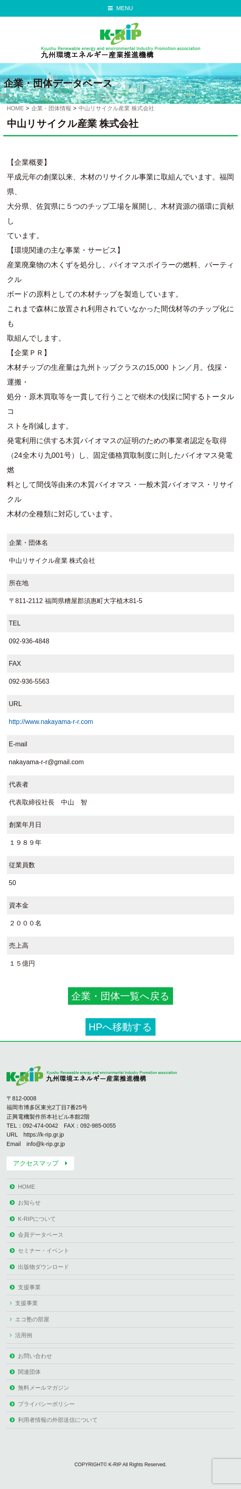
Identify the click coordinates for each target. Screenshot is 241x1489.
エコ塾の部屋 (32, 1319)
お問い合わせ (35, 1356)
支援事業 (29, 1287)
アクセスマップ (36, 1163)
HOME (15, 108)
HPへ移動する (120, 1026)
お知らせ (29, 1202)
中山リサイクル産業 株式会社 (116, 108)
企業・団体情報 (51, 108)
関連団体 (29, 1372)
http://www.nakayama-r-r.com (51, 721)
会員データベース (41, 1234)
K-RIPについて (37, 1219)
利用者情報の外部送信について (58, 1420)
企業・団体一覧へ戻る (120, 995)
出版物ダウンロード (43, 1267)
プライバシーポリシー (46, 1404)
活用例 (23, 1335)
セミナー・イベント (43, 1250)
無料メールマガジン (43, 1387)
